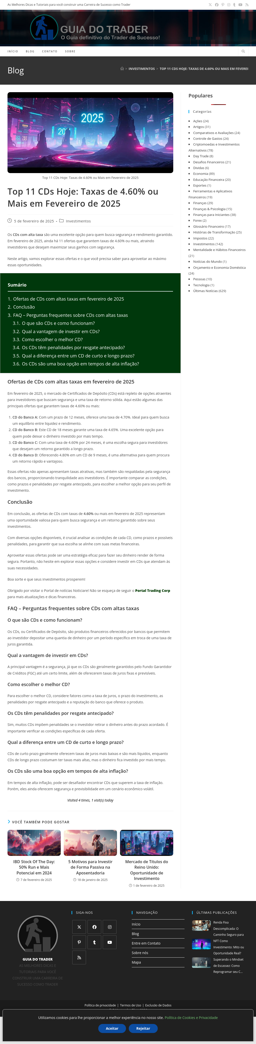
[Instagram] (109, 927)
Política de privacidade (100, 1005)
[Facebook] (94, 927)
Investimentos (78, 221)
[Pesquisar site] (243, 51)
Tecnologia (201, 285)
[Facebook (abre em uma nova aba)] (217, 4)
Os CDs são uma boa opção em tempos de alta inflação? (76, 364)
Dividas (198, 168)
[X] (79, 927)
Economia (200, 173)
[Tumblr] (94, 942)
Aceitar (112, 1028)
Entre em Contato (146, 943)
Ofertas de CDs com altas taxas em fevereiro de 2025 (66, 299)
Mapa (136, 962)
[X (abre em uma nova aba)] (210, 4)
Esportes (199, 185)
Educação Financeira (208, 179)
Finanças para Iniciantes (211, 214)
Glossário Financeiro (208, 226)
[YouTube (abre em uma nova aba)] (240, 4)
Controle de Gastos (207, 138)
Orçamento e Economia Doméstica (219, 267)
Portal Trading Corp (152, 590)
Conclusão (21, 307)
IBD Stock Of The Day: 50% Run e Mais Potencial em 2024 (34, 867)
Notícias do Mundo (207, 261)
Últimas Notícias (205, 291)
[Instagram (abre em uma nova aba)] (229, 4)
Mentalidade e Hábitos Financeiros (219, 249)
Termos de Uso (130, 1005)
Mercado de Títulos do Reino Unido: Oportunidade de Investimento (146, 870)
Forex (197, 220)
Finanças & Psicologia (209, 209)
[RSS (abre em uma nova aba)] (246, 4)
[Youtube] (109, 942)
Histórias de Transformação (214, 232)
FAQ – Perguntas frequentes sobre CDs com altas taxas (68, 315)
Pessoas (199, 279)
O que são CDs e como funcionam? (54, 323)
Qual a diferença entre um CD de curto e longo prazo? (73, 356)
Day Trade (201, 156)
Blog (135, 933)
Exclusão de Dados (158, 1005)
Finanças (199, 203)
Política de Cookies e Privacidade (191, 1017)
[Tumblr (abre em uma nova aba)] (234, 4)
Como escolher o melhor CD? (48, 339)
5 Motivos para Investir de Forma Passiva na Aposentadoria (90, 867)
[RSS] (79, 957)
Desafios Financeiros (208, 162)
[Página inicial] (122, 68)
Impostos (200, 238)
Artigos (198, 126)
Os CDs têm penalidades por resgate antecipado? (69, 347)
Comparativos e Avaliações (213, 132)
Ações (197, 121)
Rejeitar (143, 1028)
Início (136, 924)
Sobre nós (140, 952)
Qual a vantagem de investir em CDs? (56, 331)
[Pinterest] (79, 942)
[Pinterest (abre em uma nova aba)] (223, 4)
